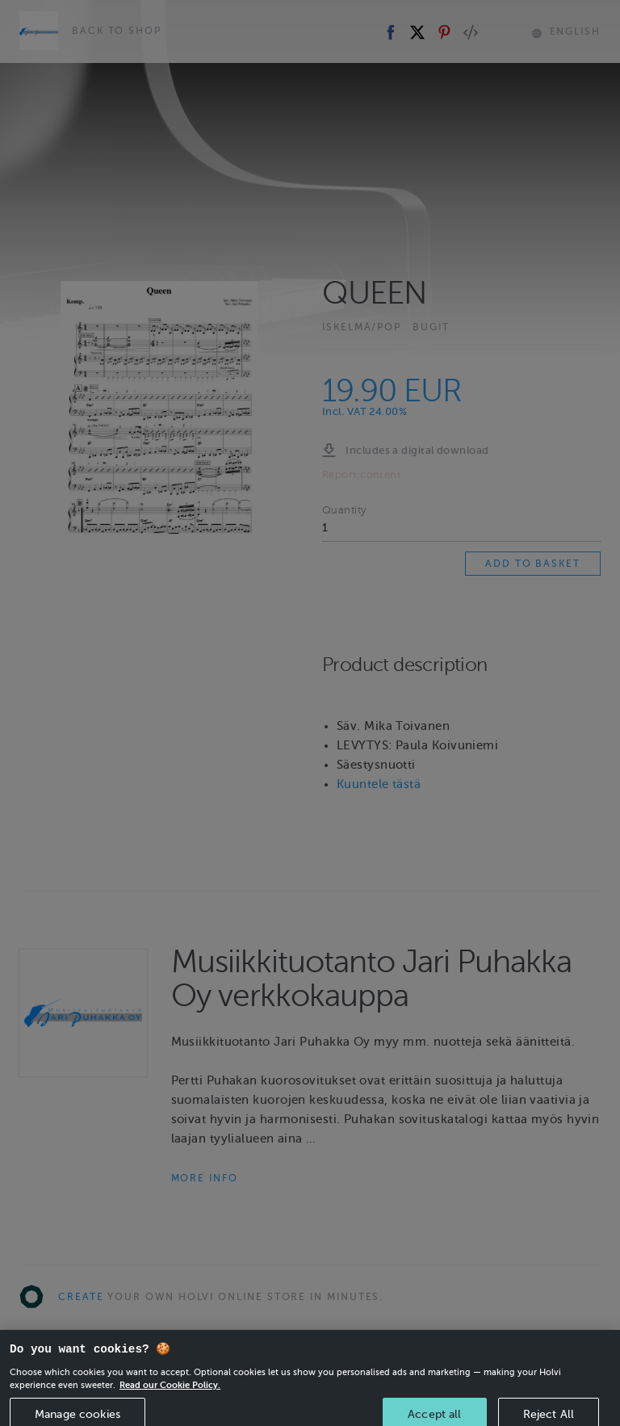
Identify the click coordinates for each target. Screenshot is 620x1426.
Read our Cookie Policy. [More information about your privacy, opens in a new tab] (169, 1396)
